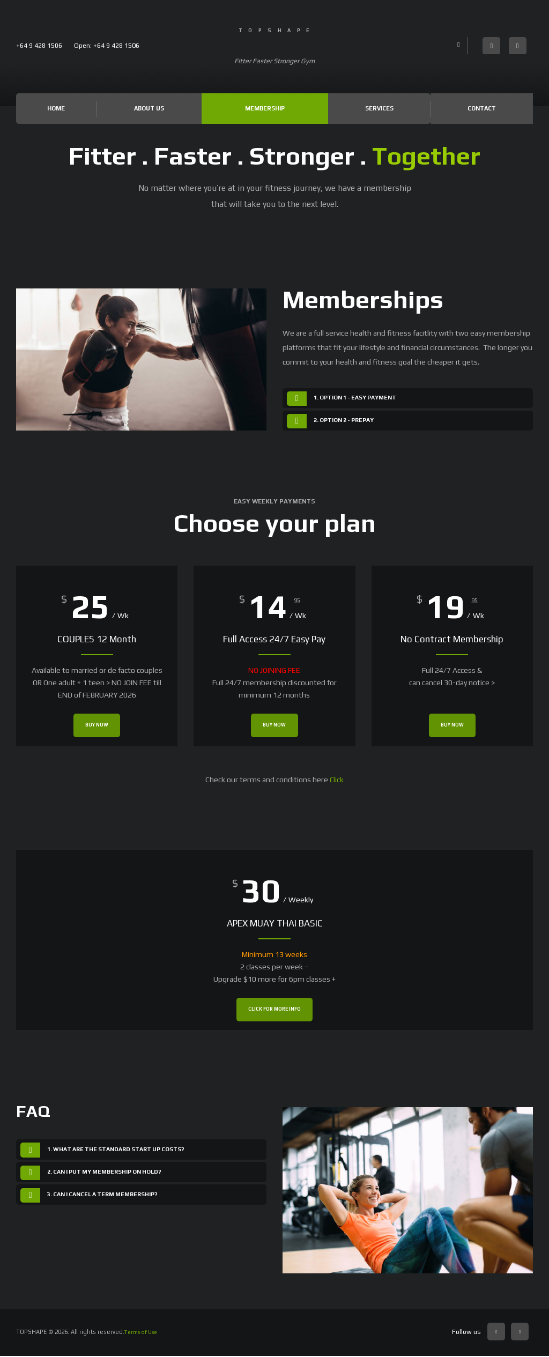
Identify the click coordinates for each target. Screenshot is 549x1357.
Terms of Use (144, 1332)
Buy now (97, 727)
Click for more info (274, 1010)
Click (337, 780)
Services (378, 109)
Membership (264, 109)
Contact (481, 109)
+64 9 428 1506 (39, 45)
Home (56, 109)
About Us (148, 109)
